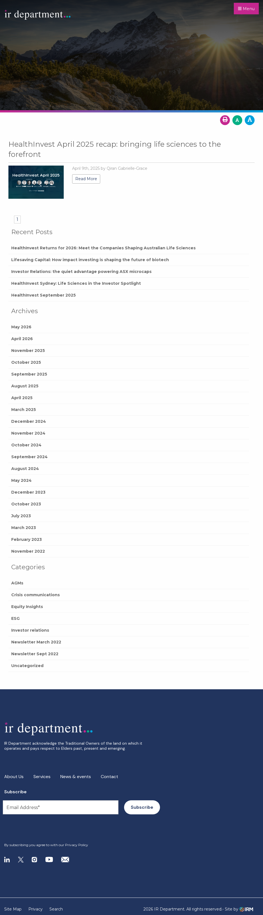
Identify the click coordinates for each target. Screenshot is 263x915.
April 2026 (22, 338)
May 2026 (21, 326)
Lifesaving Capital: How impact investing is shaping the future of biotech (90, 259)
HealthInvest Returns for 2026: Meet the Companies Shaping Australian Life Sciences (103, 247)
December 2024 (28, 421)
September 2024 (29, 456)
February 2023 (26, 539)
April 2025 (22, 397)
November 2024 (28, 433)
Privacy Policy (76, 845)
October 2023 (26, 504)
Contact (109, 777)
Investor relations (30, 630)
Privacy (35, 909)
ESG (15, 618)
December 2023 (28, 492)
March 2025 (23, 409)
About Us (14, 777)
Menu (246, 8)
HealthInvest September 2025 (43, 295)
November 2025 (28, 350)
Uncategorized (27, 665)
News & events (75, 777)
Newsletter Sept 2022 (34, 653)
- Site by (237, 909)
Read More (86, 178)
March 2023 (23, 527)
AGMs (17, 583)
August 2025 (24, 385)
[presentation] (38, 828)
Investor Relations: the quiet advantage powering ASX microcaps (81, 271)
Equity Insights (27, 606)
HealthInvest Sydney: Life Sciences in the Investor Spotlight (76, 283)
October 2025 (26, 362)
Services (42, 777)
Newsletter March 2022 (36, 642)
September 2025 (29, 374)
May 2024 (21, 480)
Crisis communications (35, 594)
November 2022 (28, 551)
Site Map (13, 909)
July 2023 (21, 515)
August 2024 (25, 468)
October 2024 (26, 445)
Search (56, 909)
